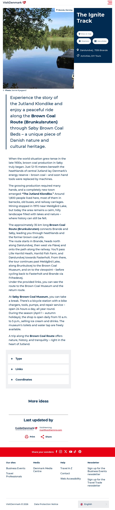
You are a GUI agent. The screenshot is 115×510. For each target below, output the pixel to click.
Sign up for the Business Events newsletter (97, 471)
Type (16, 358)
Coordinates (21, 379)
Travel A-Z (66, 468)
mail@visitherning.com (50, 430)
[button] (70, 2)
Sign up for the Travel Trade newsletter (96, 482)
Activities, (86, 56)
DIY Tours (96, 56)
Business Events (15, 468)
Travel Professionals (14, 475)
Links (17, 369)
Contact (65, 473)
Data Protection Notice (46, 504)
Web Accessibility (70, 478)
